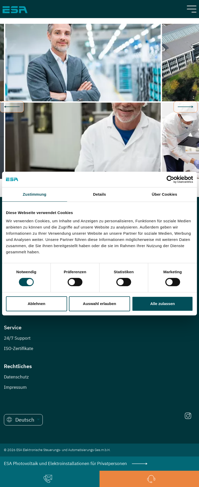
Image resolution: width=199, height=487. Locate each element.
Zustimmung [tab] (34, 194)
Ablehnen (36, 303)
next (185, 106)
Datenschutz (16, 377)
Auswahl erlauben (99, 303)
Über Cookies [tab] (164, 194)
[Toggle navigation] (192, 9)
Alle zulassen (162, 303)
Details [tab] (99, 194)
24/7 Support (17, 338)
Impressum (15, 387)
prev (12, 106)
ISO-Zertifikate (18, 348)
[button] (23, 419)
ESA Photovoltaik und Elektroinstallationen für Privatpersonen (75, 463)
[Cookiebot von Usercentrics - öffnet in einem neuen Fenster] (170, 179)
